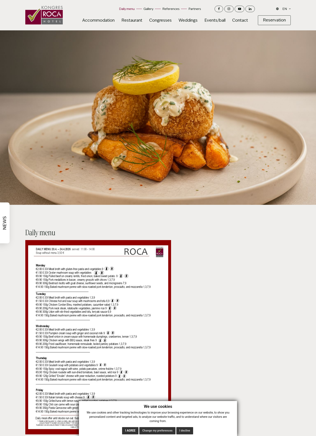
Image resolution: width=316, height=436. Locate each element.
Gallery (148, 9)
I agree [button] (130, 430)
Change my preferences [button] (157, 430)
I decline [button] (184, 430)
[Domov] (44, 15)
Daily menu (127, 9)
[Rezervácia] (274, 20)
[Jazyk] (285, 9)
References (171, 9)
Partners (194, 9)
